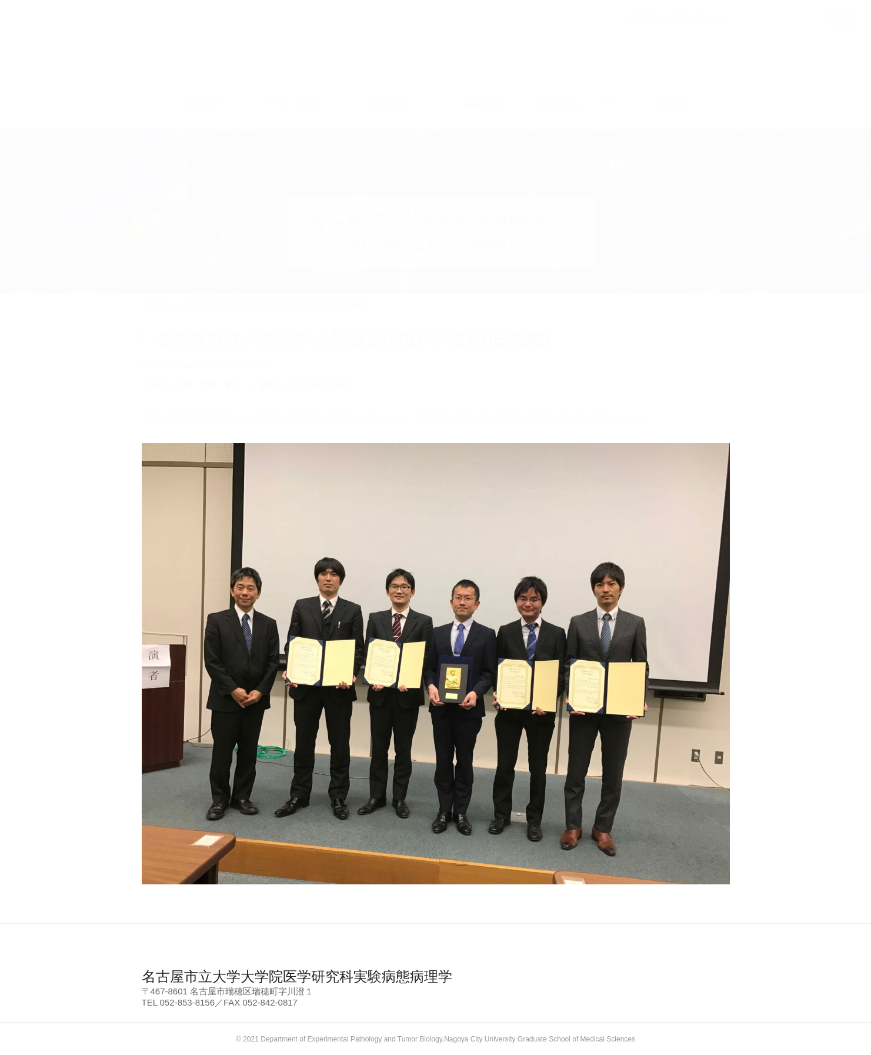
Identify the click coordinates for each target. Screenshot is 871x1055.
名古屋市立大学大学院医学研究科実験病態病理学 (297, 976)
